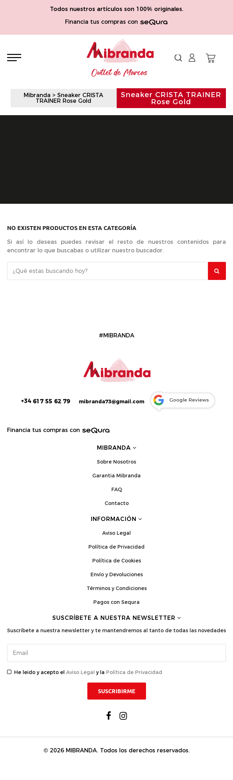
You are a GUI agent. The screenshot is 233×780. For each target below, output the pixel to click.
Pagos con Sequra (116, 602)
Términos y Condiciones (117, 588)
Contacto (117, 503)
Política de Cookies (116, 560)
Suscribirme (116, 691)
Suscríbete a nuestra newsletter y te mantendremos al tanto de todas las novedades (116, 630)
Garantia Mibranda (116, 475)
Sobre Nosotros (116, 462)
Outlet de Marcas (119, 73)
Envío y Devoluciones (117, 574)
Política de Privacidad (116, 547)
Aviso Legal (116, 533)
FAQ (116, 489)
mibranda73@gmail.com (111, 401)
